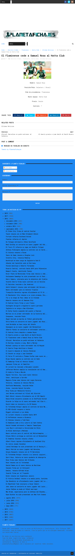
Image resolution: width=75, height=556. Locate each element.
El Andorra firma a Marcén (15, 372)
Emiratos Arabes (13, 50)
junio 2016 (10, 503)
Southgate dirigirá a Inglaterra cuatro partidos (24, 306)
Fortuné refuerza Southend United (18, 237)
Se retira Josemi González (16, 444)
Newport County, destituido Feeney (19, 271)
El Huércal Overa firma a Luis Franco (20, 303)
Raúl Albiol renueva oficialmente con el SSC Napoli (25, 396)
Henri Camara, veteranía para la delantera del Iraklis (26, 279)
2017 (6, 216)
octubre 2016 (11, 226)
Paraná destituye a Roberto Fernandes (20, 266)
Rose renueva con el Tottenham (17, 463)
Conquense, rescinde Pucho (15, 316)
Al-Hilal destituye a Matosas (17, 431)
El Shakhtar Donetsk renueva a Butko (19, 439)
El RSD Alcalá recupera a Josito (18, 410)
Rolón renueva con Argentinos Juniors (20, 476)
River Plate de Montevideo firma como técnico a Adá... (27, 274)
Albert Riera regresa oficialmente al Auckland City (25, 441)
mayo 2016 (10, 506)
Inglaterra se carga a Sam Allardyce (19, 308)
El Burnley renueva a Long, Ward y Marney (21, 343)
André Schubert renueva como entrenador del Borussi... (26, 287)
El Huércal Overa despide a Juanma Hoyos (21, 332)
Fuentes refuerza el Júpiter (16, 239)
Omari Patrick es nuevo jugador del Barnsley (23, 449)
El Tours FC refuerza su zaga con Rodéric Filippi (25, 247)
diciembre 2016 (12, 221)
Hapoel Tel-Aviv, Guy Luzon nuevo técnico (21, 375)
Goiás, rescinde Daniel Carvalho (18, 388)
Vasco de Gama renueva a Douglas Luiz (20, 255)
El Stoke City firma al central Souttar (21, 231)
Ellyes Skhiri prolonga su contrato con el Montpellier (26, 436)
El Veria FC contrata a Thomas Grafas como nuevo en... (27, 356)
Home (3, 44)
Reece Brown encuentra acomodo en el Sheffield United (26, 399)
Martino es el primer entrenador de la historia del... (26, 314)
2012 (6, 517)
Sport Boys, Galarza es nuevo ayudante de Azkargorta (26, 457)
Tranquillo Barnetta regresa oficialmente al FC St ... (27, 292)
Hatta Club (35, 50)
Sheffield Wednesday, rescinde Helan (19, 386)
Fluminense (25, 50)
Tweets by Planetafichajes (11, 149)
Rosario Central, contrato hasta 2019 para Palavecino (26, 269)
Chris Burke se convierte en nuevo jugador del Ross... (26, 322)
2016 (6, 219)
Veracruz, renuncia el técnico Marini (20, 383)
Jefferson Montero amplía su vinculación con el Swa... (26, 370)
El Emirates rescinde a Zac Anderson (19, 285)
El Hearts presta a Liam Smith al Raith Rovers (23, 335)
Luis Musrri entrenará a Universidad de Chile (23, 428)
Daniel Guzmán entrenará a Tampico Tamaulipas (23, 425)
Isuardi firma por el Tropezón (17, 473)
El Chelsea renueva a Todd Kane (17, 420)
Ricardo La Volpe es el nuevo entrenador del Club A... (26, 402)
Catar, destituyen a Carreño (16, 378)
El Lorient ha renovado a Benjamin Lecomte (22, 367)
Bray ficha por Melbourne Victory (18, 391)
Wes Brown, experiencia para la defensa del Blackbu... (26, 492)
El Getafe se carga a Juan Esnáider (19, 354)
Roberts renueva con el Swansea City (19, 300)
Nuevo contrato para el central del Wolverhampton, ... (26, 433)
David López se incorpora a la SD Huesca (21, 404)
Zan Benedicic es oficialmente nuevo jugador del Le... (27, 481)
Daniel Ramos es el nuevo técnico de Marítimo (23, 465)
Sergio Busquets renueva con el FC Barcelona (23, 452)
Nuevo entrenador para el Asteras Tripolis (22, 290)
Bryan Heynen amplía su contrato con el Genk (23, 359)
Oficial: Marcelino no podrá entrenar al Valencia (25, 340)
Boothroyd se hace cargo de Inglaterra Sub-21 (23, 261)
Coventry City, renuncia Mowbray (18, 258)
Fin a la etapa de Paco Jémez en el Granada (22, 298)
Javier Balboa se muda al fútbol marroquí (21, 489)
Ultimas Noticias (48, 50)
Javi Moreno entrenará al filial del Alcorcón (23, 394)
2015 (6, 509)
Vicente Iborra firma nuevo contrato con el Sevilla (25, 282)
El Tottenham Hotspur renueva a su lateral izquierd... (26, 455)
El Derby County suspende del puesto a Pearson (23, 311)
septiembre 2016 (12, 229)
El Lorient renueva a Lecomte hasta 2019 (21, 415)
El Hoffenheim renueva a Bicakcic (18, 417)
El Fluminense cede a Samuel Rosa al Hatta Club (24, 338)
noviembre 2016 (12, 224)
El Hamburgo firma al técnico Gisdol (19, 362)
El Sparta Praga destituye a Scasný (19, 348)
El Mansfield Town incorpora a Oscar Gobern (22, 484)
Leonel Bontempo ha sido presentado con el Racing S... (26, 447)
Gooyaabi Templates (35, 553)
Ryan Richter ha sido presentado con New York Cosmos (26, 495)
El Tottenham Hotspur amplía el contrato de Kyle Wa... (27, 407)
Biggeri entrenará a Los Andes (17, 412)
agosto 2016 (11, 498)
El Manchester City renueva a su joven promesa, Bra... (26, 295)
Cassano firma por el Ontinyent (17, 468)
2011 (6, 520)
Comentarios (9, 171)
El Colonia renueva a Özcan (16, 253)
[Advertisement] (37, 17)
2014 (6, 512)
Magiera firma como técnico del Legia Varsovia (23, 380)
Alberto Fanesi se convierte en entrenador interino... (26, 330)
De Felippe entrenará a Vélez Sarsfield (21, 242)
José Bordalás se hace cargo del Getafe (21, 324)
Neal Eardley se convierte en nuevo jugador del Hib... (26, 245)
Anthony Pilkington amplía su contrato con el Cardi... (26, 250)
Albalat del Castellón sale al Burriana (21, 263)
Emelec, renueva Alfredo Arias (17, 471)
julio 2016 (10, 501)
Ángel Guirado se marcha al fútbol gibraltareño (24, 319)
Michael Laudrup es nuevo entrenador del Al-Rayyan (25, 346)
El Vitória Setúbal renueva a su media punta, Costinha (26, 479)
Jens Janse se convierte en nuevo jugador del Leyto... (26, 487)
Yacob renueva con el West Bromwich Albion (22, 234)
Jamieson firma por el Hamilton (18, 364)
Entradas (8, 168)
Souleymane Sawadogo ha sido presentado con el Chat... (26, 277)
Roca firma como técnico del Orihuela (20, 460)
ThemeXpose (13, 553)
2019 (6, 213)
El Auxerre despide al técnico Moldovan (21, 351)
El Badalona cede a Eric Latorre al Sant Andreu (24, 423)
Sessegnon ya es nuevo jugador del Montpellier (23, 327)
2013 (6, 515)
